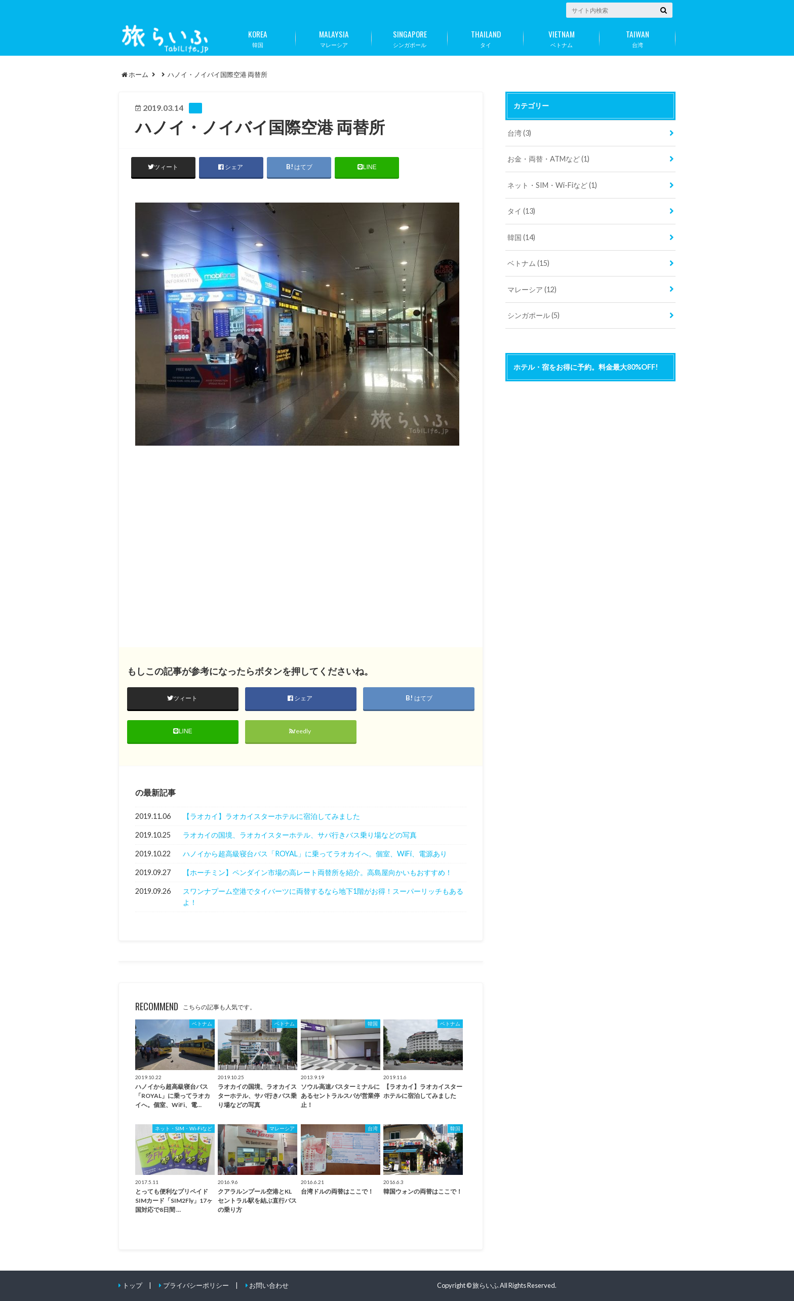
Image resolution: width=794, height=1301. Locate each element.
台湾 (638, 37)
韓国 (258, 37)
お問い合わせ (269, 1285)
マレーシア (334, 37)
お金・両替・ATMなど (548, 158)
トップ (132, 1285)
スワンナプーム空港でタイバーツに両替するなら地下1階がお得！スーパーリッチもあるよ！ (323, 897)
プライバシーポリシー (196, 1285)
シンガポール (410, 37)
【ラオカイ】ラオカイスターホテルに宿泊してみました (271, 816)
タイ (486, 37)
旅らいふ (485, 1285)
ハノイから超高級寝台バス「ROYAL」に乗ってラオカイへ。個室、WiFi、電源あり (315, 854)
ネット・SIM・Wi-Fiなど (552, 185)
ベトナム (562, 37)
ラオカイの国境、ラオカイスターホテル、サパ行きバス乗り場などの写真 (300, 835)
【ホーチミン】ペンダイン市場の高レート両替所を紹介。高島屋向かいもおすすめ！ (317, 873)
